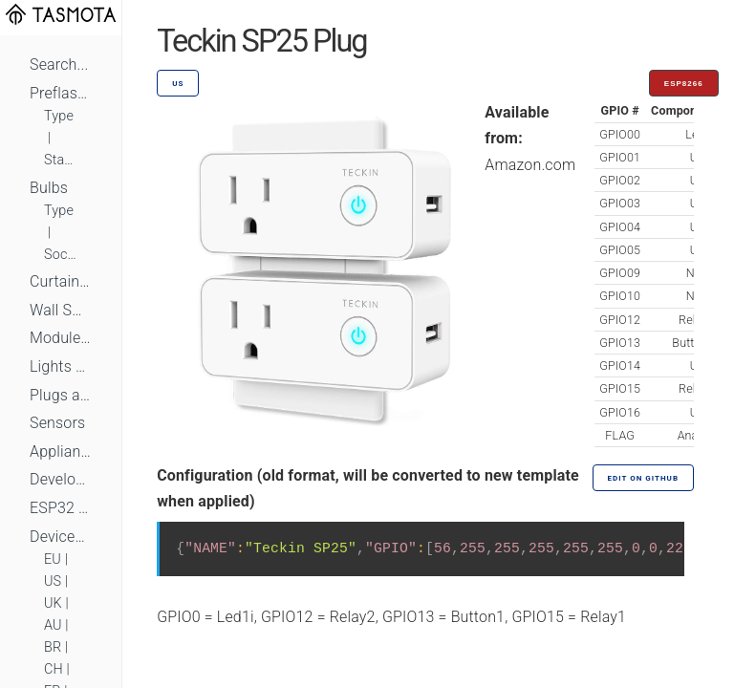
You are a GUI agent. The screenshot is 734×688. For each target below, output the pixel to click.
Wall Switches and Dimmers (61, 310)
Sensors (57, 423)
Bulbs (49, 188)
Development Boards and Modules (61, 479)
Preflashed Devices (61, 93)
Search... (59, 64)
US (52, 581)
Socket (60, 255)
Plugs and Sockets (61, 395)
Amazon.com (530, 165)
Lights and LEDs (61, 366)
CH (53, 669)
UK (53, 603)
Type (59, 116)
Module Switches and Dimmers (61, 338)
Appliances (61, 451)
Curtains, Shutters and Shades (61, 281)
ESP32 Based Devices (61, 508)
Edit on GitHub (643, 478)
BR (52, 647)
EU (52, 559)
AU (53, 625)
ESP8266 (683, 83)
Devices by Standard (61, 536)
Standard (60, 160)
